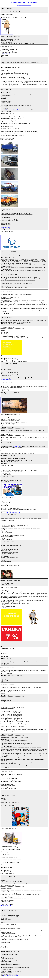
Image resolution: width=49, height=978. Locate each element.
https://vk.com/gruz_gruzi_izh (13, 512)
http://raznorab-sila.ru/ (6, 227)
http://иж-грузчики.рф (6, 379)
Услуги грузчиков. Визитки (24, 5)
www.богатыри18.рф (6, 905)
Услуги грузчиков (17, 446)
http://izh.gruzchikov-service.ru (10, 975)
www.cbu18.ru (6, 53)
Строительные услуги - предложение (24, 2)
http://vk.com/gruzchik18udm (13, 109)
